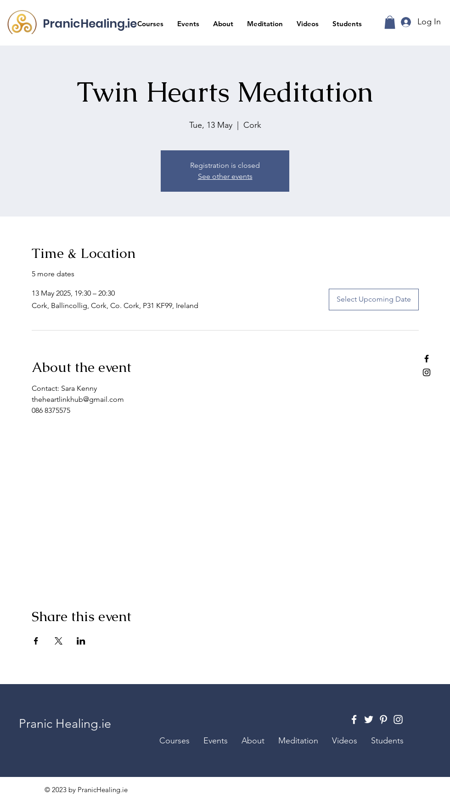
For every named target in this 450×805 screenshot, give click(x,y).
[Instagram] (427, 372)
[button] (150, 24)
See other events (225, 176)
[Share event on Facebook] (36, 641)
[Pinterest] (383, 719)
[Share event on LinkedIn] (81, 641)
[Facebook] (427, 359)
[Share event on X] (58, 641)
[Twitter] (369, 719)
